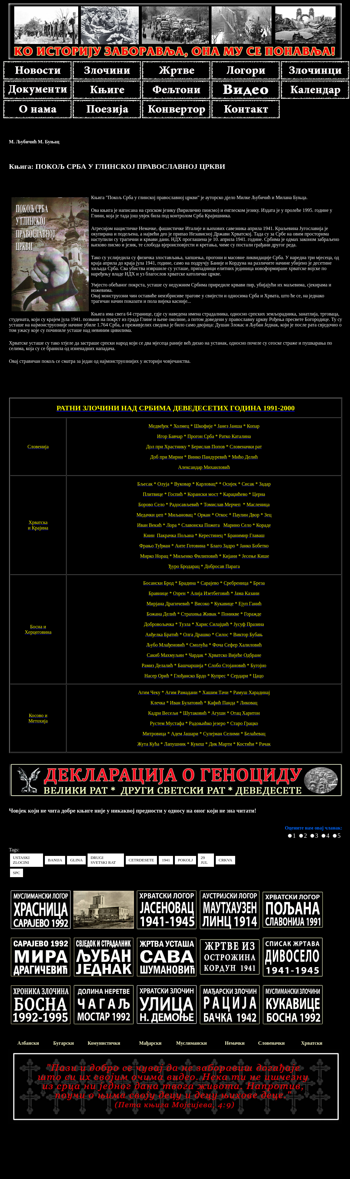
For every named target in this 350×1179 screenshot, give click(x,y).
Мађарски (150, 1043)
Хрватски (311, 1043)
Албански (28, 1043)
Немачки (235, 1043)
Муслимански (191, 1043)
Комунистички (104, 1043)
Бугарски (63, 1043)
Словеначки (271, 1043)
